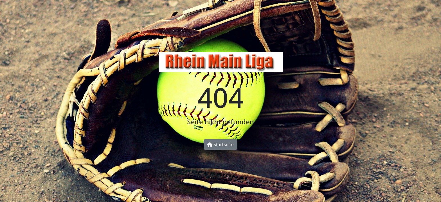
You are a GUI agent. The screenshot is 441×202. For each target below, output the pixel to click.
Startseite (220, 144)
